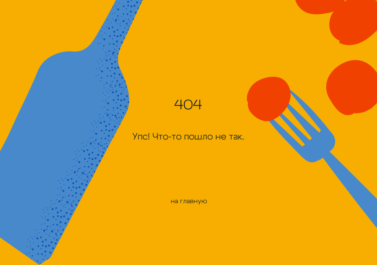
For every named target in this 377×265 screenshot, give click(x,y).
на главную (189, 201)
